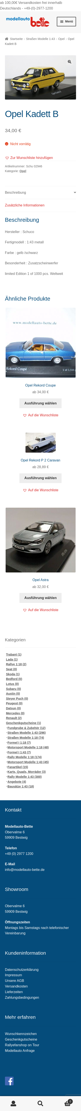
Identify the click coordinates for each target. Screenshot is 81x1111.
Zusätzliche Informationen (24, 205)
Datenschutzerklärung (22, 970)
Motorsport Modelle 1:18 (28, 747)
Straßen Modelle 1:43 (40, 39)
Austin (13, 693)
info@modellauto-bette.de (24, 870)
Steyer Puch (17, 698)
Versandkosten (16, 986)
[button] (29, 158)
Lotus (12, 684)
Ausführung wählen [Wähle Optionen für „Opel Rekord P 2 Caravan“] (40, 478)
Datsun (13, 708)
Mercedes (15, 713)
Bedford (14, 679)
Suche (40, 1103)
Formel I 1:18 (19, 742)
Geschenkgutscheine (23, 723)
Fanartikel (18, 767)
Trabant (14, 654)
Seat (11, 669)
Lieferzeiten (14, 992)
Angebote (17, 781)
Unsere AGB (14, 981)
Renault (14, 718)
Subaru (13, 689)
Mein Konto (13, 1103)
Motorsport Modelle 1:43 (28, 762)
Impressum (13, 975)
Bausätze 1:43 (21, 786)
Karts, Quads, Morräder (27, 771)
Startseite (16, 39)
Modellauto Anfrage (20, 1050)
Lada (12, 659)
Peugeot (14, 703)
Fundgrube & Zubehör (27, 728)
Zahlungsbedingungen (22, 997)
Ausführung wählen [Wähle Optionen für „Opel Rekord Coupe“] (40, 403)
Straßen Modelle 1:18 (26, 737)
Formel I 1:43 (19, 752)
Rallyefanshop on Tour (22, 1045)
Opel (61, 39)
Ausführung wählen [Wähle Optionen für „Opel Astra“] (40, 598)
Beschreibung (15, 192)
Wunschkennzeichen (21, 1034)
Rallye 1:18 (16, 664)
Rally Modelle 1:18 (25, 757)
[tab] (40, 192)
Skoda (13, 674)
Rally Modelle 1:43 (25, 776)
